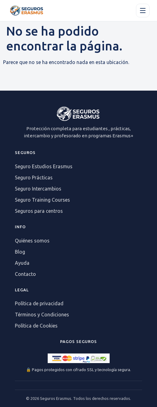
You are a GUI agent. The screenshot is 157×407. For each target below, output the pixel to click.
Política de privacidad (39, 303)
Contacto (25, 274)
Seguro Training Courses (42, 200)
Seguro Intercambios (38, 188)
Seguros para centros (39, 211)
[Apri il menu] (143, 10)
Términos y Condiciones (42, 314)
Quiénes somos (32, 240)
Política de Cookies (36, 325)
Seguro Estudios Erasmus (43, 166)
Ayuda (22, 263)
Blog (20, 252)
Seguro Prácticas (34, 177)
